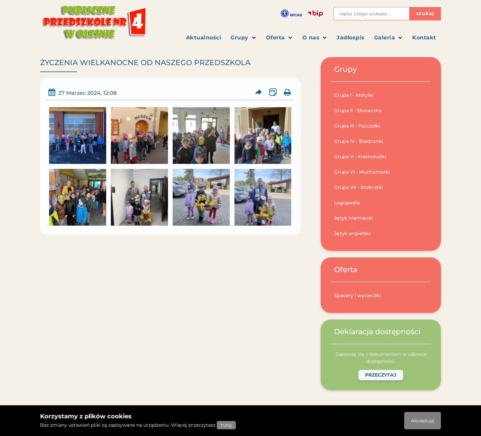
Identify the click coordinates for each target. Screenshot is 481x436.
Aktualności (203, 37)
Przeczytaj (380, 375)
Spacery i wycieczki (357, 295)
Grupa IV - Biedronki (358, 141)
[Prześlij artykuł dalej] (259, 92)
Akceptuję (422, 421)
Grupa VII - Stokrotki (358, 187)
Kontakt (424, 37)
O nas (315, 37)
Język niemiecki (353, 218)
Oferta (279, 37)
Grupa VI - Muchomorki (362, 172)
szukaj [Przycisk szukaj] (425, 13)
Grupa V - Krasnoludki (360, 157)
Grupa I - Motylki (353, 95)
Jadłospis (351, 37)
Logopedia (347, 203)
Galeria (388, 37)
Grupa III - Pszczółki (357, 126)
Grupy (243, 37)
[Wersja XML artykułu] (273, 92)
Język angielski (352, 233)
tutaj (226, 425)
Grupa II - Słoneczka (357, 110)
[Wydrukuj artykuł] (287, 92)
